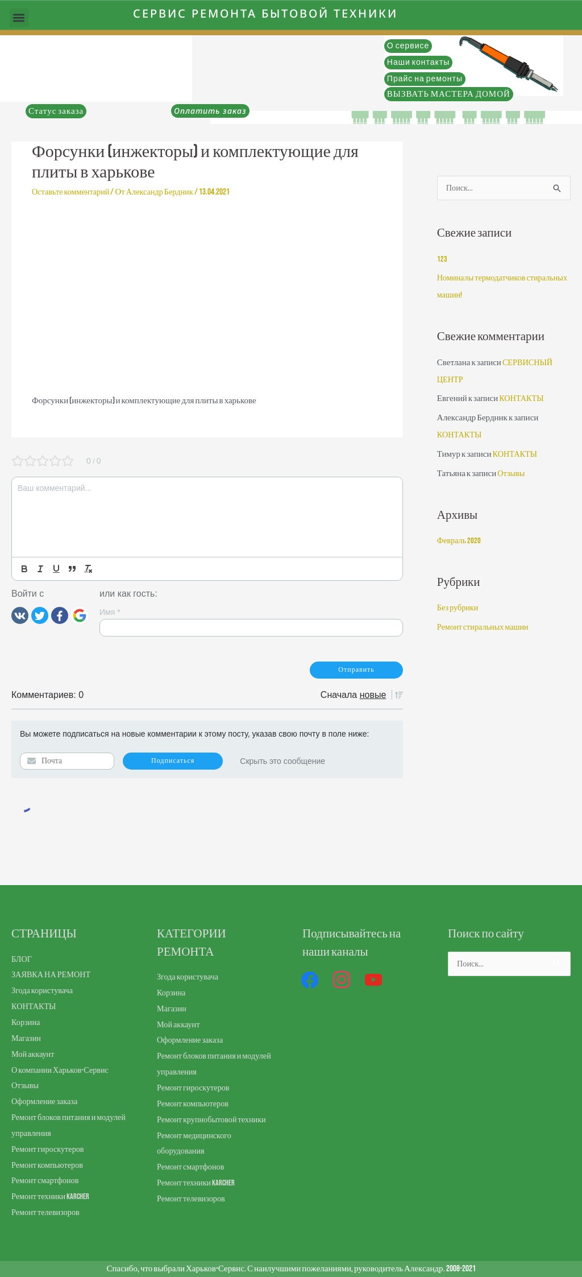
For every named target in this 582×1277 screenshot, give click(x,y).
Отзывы (511, 474)
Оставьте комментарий (73, 192)
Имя (109, 612)
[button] (19, 18)
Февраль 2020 (460, 541)
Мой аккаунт (33, 1054)
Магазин (27, 1038)
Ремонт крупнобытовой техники (214, 1119)
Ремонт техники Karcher (52, 1196)
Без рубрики (458, 609)
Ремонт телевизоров (47, 1212)
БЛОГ (22, 959)
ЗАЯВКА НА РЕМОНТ (53, 974)
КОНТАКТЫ (522, 399)
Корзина (26, 1022)
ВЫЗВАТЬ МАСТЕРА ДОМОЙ (448, 94)
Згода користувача (43, 990)
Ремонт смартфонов (46, 1180)
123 (442, 260)
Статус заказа (56, 111)
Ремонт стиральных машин (485, 628)
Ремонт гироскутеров (49, 1149)
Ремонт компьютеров (49, 1165)
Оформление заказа (46, 1101)
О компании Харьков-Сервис (62, 1070)
